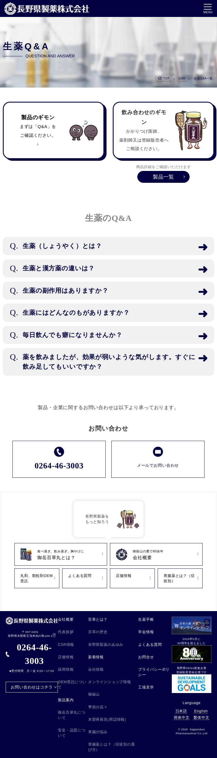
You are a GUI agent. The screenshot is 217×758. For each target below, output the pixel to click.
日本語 (181, 711)
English (201, 711)
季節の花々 (98, 707)
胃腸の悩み (98, 732)
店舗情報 (65, 657)
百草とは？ (98, 619)
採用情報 (65, 669)
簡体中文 (181, 717)
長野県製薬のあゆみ (105, 644)
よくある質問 (150, 644)
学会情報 (146, 632)
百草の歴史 (98, 632)
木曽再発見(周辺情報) (107, 719)
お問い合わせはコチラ (32, 687)
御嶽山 (94, 694)
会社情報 (96, 669)
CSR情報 (66, 644)
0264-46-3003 (29, 654)
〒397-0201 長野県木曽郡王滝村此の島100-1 (32, 634)
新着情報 (96, 657)
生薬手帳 (146, 619)
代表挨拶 (65, 632)
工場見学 (146, 687)
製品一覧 (163, 177)
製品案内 (65, 700)
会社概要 (65, 619)
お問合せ (146, 657)
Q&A (182, 78)
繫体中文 (201, 717)
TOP (166, 78)
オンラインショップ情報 (109, 682)
